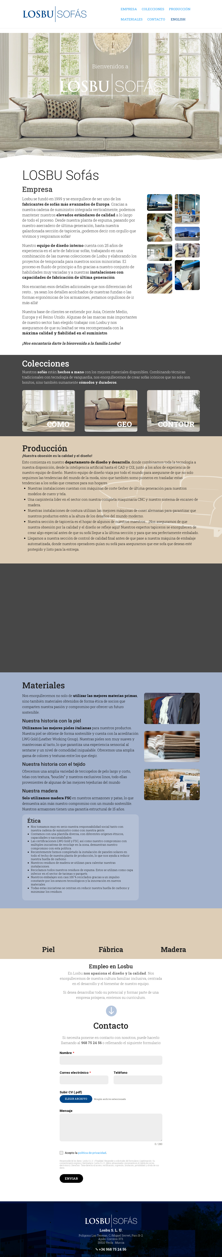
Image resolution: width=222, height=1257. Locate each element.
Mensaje (66, 1111)
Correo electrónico (75, 1073)
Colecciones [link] (153, 9)
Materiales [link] (132, 19)
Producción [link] (179, 9)
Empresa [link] (129, 9)
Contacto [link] (156, 19)
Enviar (71, 1178)
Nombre (67, 1053)
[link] (99, 26)
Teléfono (120, 1073)
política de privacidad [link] (92, 1153)
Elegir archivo (76, 1098)
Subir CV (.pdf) (71, 1092)
